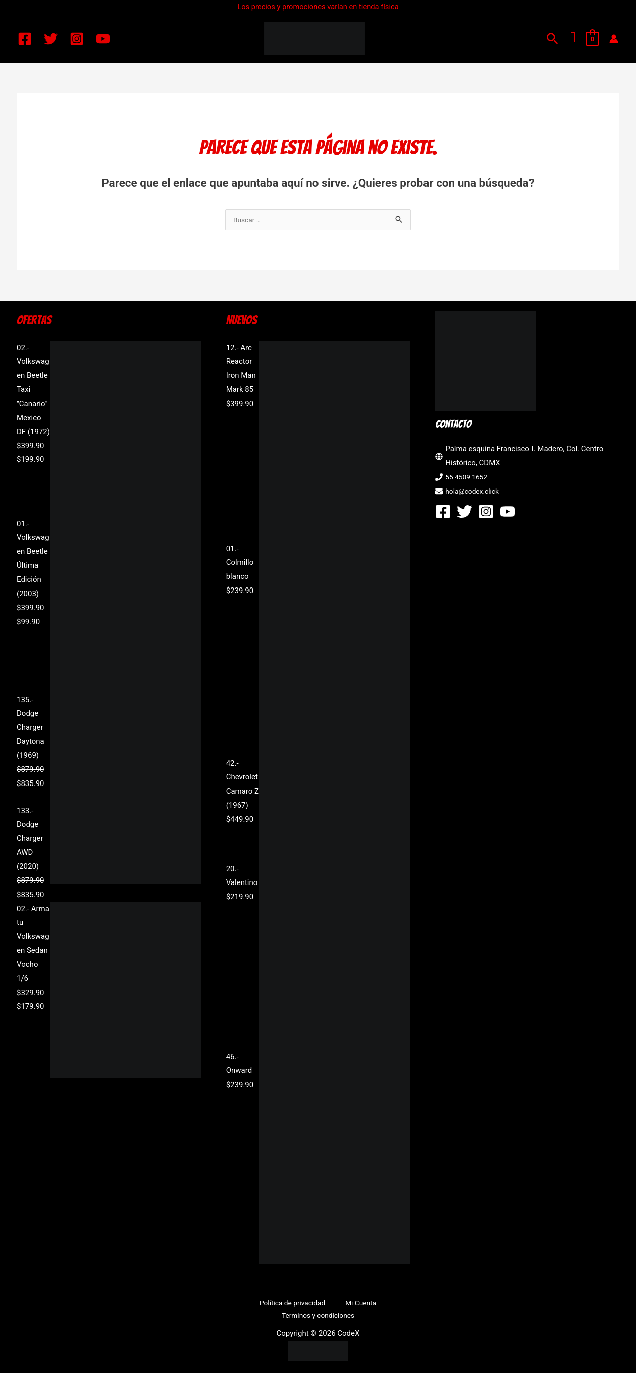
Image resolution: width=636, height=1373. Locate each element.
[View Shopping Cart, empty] (592, 38)
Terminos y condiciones (378, 1304)
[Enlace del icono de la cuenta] (613, 38)
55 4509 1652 (468, 477)
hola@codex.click (474, 492)
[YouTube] (103, 39)
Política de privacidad (254, 1304)
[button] (552, 38)
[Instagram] (77, 39)
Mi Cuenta (314, 1304)
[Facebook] (25, 39)
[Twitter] (51, 39)
